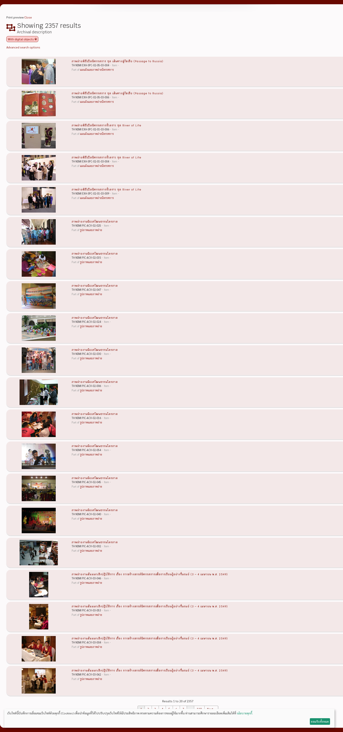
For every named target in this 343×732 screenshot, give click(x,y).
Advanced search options (23, 47)
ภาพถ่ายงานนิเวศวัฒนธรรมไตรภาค (95, 221)
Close (28, 17)
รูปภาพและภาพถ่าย (91, 230)
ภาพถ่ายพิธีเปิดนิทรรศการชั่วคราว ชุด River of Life (106, 125)
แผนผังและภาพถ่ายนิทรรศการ (97, 69)
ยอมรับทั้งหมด (320, 721)
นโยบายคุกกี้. (245, 713)
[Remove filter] (36, 39)
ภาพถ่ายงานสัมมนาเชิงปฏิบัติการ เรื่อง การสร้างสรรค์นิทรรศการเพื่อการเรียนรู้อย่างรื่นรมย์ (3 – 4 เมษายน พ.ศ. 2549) (150, 574)
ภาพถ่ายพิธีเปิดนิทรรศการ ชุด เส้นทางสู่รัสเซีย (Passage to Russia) (117, 61)
